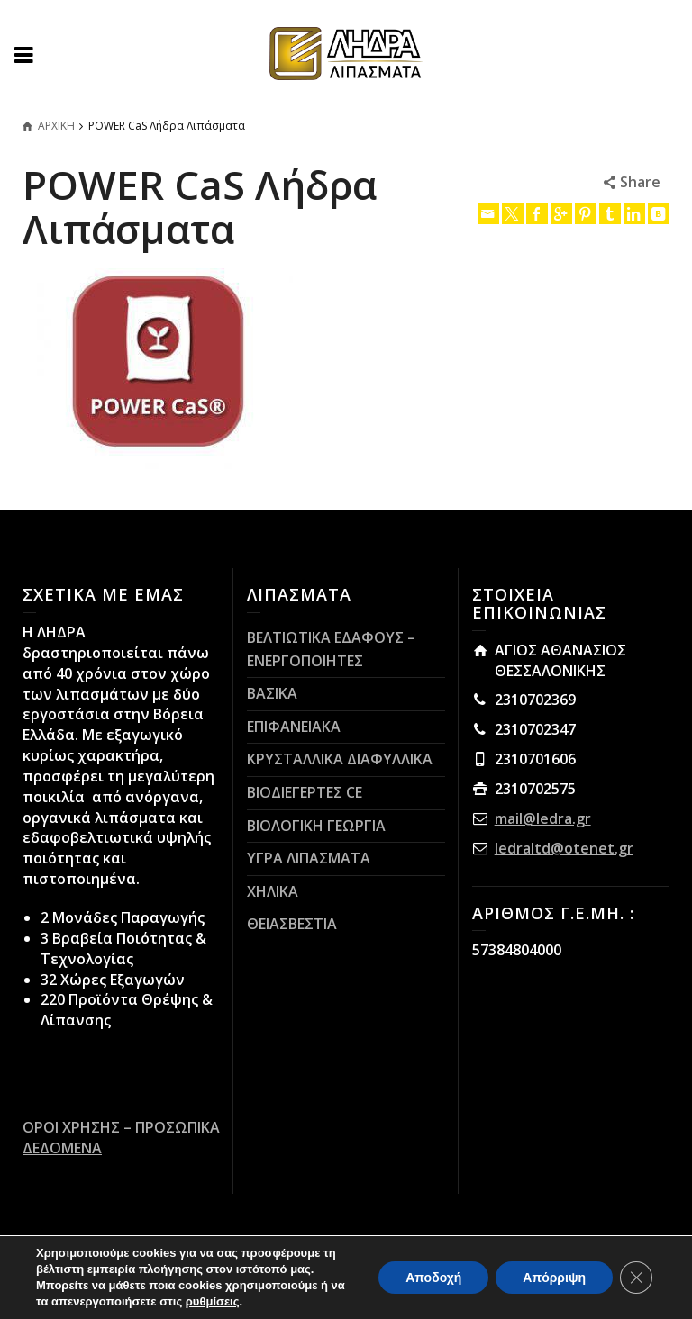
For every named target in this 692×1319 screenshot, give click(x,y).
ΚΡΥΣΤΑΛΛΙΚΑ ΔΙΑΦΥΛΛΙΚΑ (339, 759)
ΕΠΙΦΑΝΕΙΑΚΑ (294, 726)
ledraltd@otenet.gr (564, 848)
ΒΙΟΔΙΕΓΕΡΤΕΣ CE (304, 792)
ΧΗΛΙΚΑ (272, 891)
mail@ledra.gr (543, 818)
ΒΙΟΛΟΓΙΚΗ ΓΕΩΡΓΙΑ (316, 826)
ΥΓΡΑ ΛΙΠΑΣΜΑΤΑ (308, 858)
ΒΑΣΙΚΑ (272, 693)
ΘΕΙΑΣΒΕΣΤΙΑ (292, 924)
